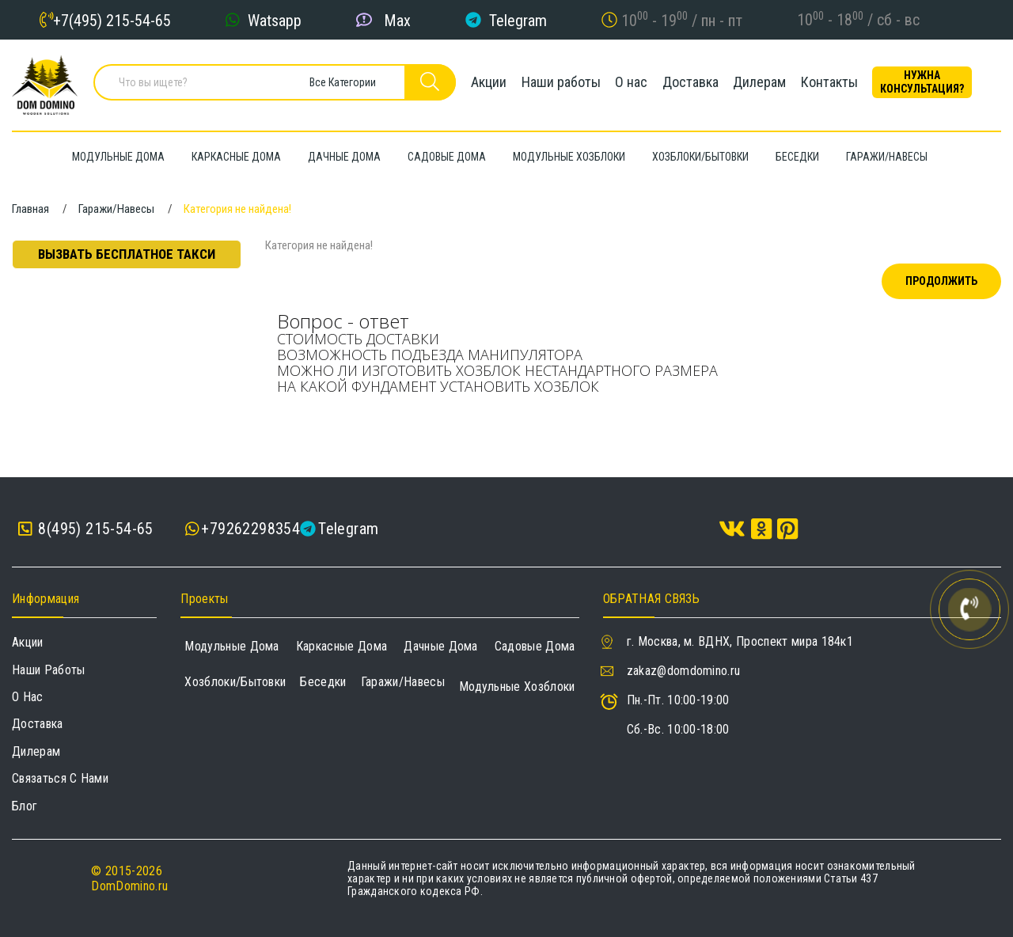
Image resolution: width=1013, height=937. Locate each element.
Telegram (518, 19)
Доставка (694, 82)
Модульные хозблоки (517, 686)
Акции (485, 82)
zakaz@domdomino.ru (684, 670)
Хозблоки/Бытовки (235, 681)
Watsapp (275, 19)
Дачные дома (441, 646)
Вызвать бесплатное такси (126, 254)
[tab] (633, 339)
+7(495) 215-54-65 (112, 19)
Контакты (838, 82)
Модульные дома (231, 646)
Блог (24, 806)
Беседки (323, 681)
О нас (633, 82)
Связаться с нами (60, 778)
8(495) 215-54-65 (86, 529)
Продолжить (941, 281)
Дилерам (766, 82)
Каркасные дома (341, 646)
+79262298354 (250, 528)
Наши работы (559, 82)
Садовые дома (535, 646)
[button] (633, 339)
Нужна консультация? (935, 83)
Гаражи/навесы (403, 681)
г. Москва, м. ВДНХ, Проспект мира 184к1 (740, 641)
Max (397, 19)
